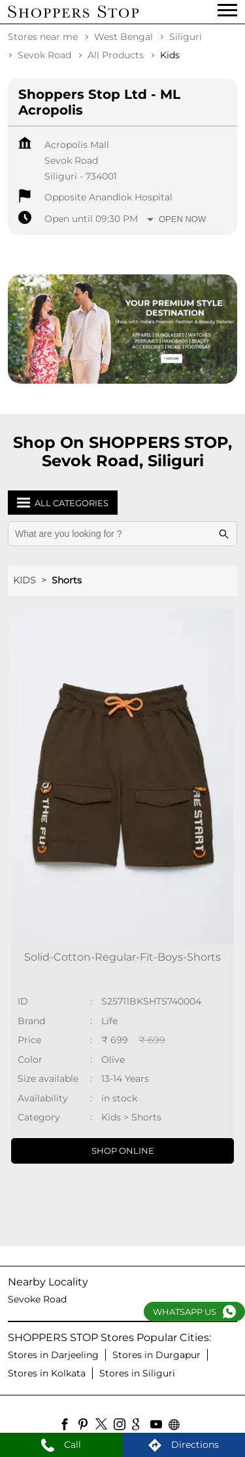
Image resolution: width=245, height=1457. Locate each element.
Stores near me (43, 37)
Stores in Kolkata (47, 1373)
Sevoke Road (37, 1299)
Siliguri (185, 37)
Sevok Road (44, 55)
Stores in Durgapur (156, 1355)
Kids (24, 580)
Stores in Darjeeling (53, 1355)
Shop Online (122, 1150)
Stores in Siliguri (137, 1373)
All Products (116, 55)
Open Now (182, 219)
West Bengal (123, 37)
